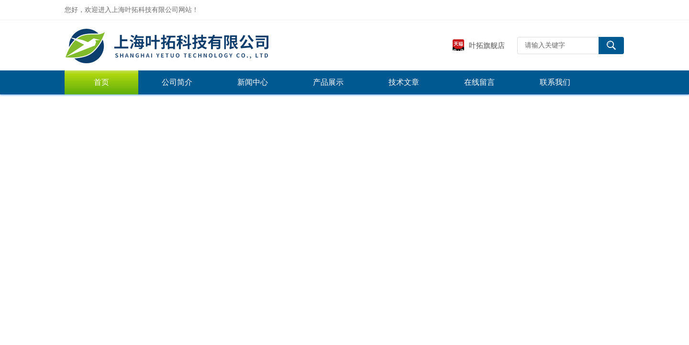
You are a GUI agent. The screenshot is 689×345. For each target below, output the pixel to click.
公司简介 (177, 82)
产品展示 (328, 82)
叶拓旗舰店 (478, 45)
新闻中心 (252, 82)
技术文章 (404, 82)
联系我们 (555, 82)
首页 (101, 82)
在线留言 (479, 82)
